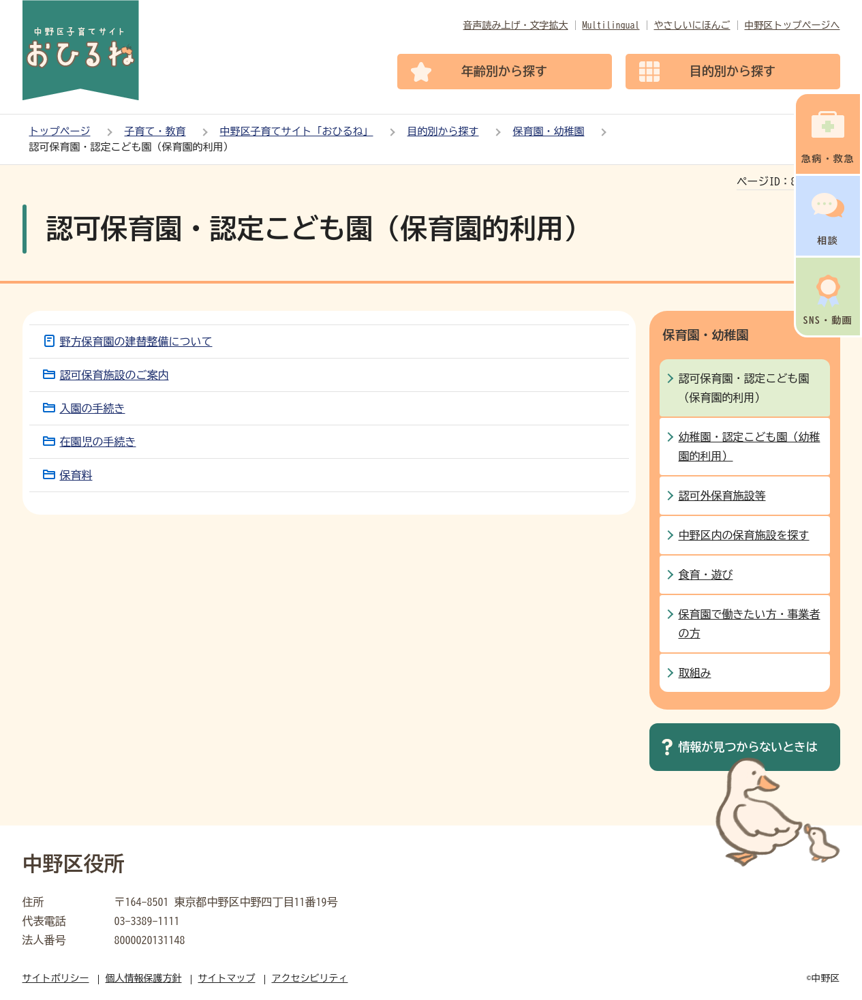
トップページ (60, 131)
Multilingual (611, 25)
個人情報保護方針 (144, 978)
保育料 (76, 475)
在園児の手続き (98, 441)
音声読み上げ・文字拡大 (515, 25)
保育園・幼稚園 (549, 131)
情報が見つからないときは (748, 747)
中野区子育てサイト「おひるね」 (296, 131)
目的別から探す (443, 131)
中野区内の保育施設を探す (744, 535)
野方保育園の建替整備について (136, 341)
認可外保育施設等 (722, 495)
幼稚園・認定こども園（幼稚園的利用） (749, 446)
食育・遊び (706, 574)
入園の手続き (92, 408)
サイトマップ (227, 978)
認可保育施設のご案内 (114, 374)
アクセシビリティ (310, 978)
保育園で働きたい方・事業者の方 (749, 624)
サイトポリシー (55, 978)
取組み (695, 672)
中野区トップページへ (792, 25)
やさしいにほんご (692, 25)
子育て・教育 (155, 131)
